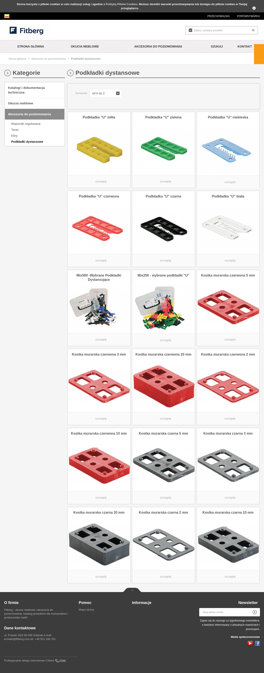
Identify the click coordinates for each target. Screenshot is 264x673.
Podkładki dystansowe (27, 141)
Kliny (14, 135)
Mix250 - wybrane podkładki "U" (163, 275)
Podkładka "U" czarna (163, 196)
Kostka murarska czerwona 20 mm (163, 354)
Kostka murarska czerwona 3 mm (99, 354)
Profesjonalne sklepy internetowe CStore (29, 660)
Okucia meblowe (85, 46)
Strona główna (30, 46)
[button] (106, 93)
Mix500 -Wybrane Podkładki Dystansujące (98, 277)
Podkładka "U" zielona (163, 117)
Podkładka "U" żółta (99, 117)
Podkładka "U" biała (228, 196)
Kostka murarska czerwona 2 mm (228, 354)
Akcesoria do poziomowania (158, 46)
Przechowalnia (218, 16)
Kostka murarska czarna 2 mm (163, 512)
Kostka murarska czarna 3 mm (227, 433)
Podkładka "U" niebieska (228, 117)
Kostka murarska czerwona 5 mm (228, 275)
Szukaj (217, 46)
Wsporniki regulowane (26, 123)
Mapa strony (86, 609)
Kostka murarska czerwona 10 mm (99, 433)
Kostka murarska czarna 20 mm (98, 512)
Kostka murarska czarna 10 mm (228, 512)
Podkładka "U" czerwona (99, 196)
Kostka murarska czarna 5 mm (163, 433)
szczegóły (101, 181)
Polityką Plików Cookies (121, 4)
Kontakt (245, 46)
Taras (15, 129)
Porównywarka (248, 16)
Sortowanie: (81, 93)
